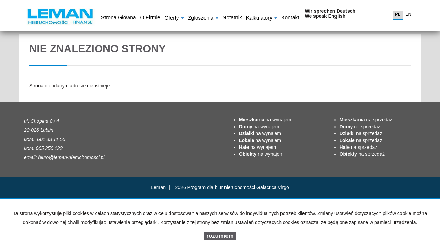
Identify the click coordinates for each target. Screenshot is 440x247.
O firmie (150, 18)
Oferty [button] (174, 18)
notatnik (232, 18)
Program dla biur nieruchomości (222, 187)
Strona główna (118, 18)
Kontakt (290, 18)
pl (397, 14)
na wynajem (265, 119)
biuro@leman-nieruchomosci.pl (71, 157)
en (408, 14)
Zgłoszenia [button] (203, 18)
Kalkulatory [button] (261, 18)
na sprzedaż (366, 119)
